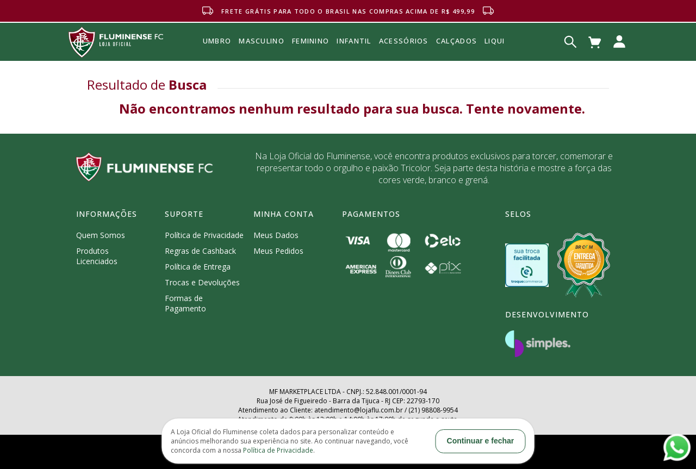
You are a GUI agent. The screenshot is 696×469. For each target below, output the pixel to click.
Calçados (456, 41)
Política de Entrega (198, 266)
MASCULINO (261, 63)
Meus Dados (276, 235)
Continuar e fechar (480, 440)
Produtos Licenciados (96, 256)
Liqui (494, 41)
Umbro (217, 56)
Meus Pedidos (278, 251)
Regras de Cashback (200, 251)
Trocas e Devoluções (202, 282)
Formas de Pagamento (185, 303)
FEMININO (310, 59)
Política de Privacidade (204, 235)
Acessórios (403, 64)
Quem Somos (100, 235)
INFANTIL (354, 58)
